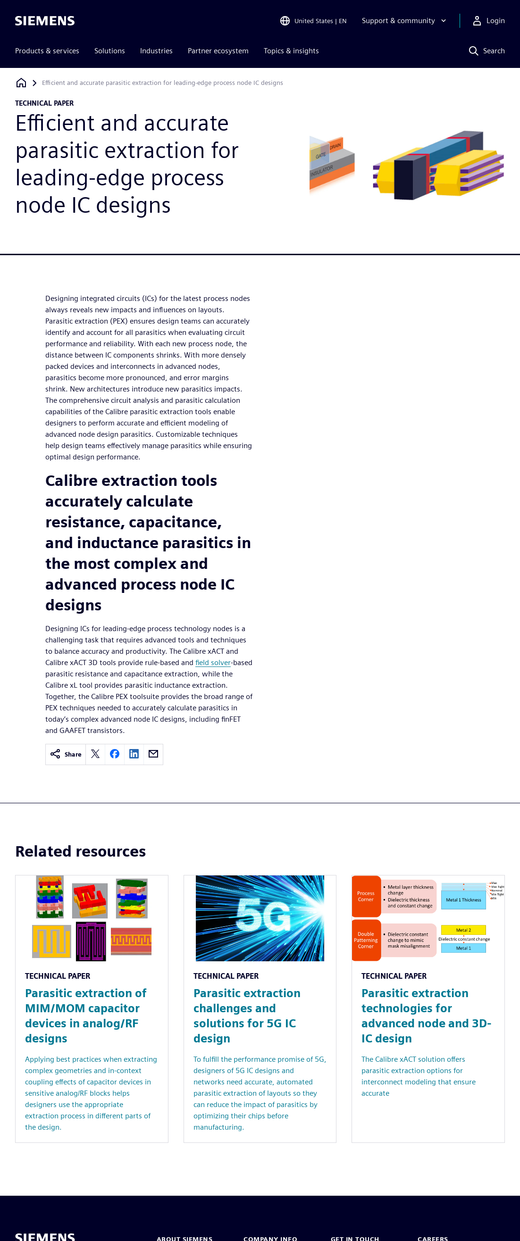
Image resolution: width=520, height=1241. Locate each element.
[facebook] (114, 754)
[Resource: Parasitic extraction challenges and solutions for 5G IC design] (260, 1008)
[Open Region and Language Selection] (313, 20)
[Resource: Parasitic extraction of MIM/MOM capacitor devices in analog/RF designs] (91, 1008)
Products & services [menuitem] (47, 50)
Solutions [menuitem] (109, 50)
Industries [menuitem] (156, 50)
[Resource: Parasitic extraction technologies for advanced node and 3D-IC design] (428, 1008)
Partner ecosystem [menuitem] (218, 50)
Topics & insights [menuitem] (291, 50)
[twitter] (95, 754)
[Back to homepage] (21, 83)
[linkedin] (134, 754)
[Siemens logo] (45, 20)
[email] (153, 754)
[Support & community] (405, 20)
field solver (213, 662)
